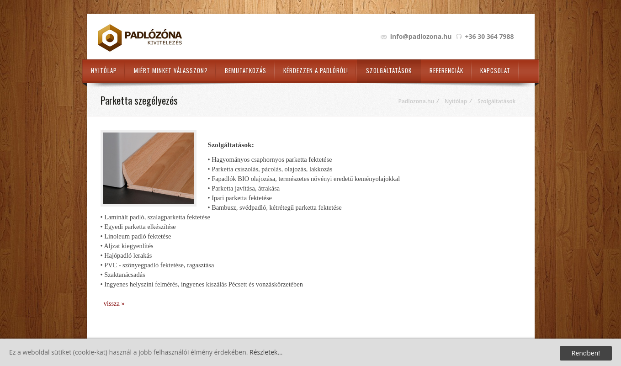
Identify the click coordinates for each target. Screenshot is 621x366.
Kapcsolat (495, 70)
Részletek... (265, 352)
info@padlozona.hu (421, 36)
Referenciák (446, 70)
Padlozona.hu (416, 101)
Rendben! (586, 353)
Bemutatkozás (245, 70)
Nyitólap (104, 70)
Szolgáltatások (389, 70)
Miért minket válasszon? (171, 70)
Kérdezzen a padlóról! (315, 70)
